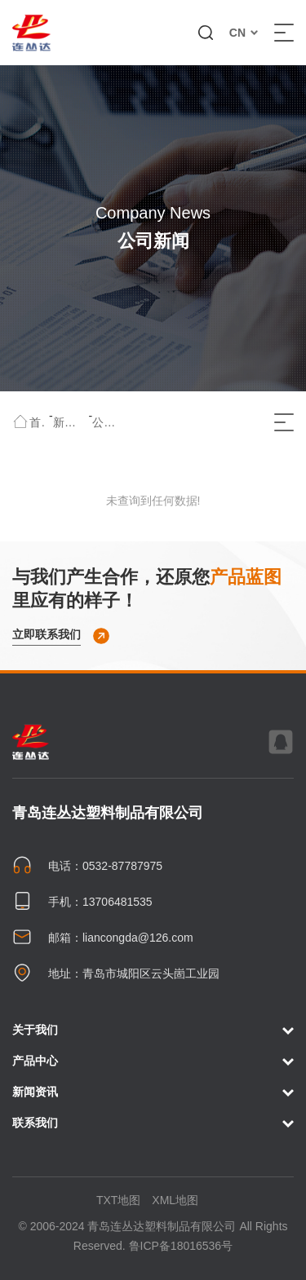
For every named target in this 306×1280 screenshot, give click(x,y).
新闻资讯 (69, 422)
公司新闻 (108, 422)
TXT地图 (118, 1200)
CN (243, 32)
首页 (37, 422)
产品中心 (153, 1061)
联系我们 (153, 1123)
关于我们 (153, 1030)
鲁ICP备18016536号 (181, 1245)
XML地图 (175, 1200)
